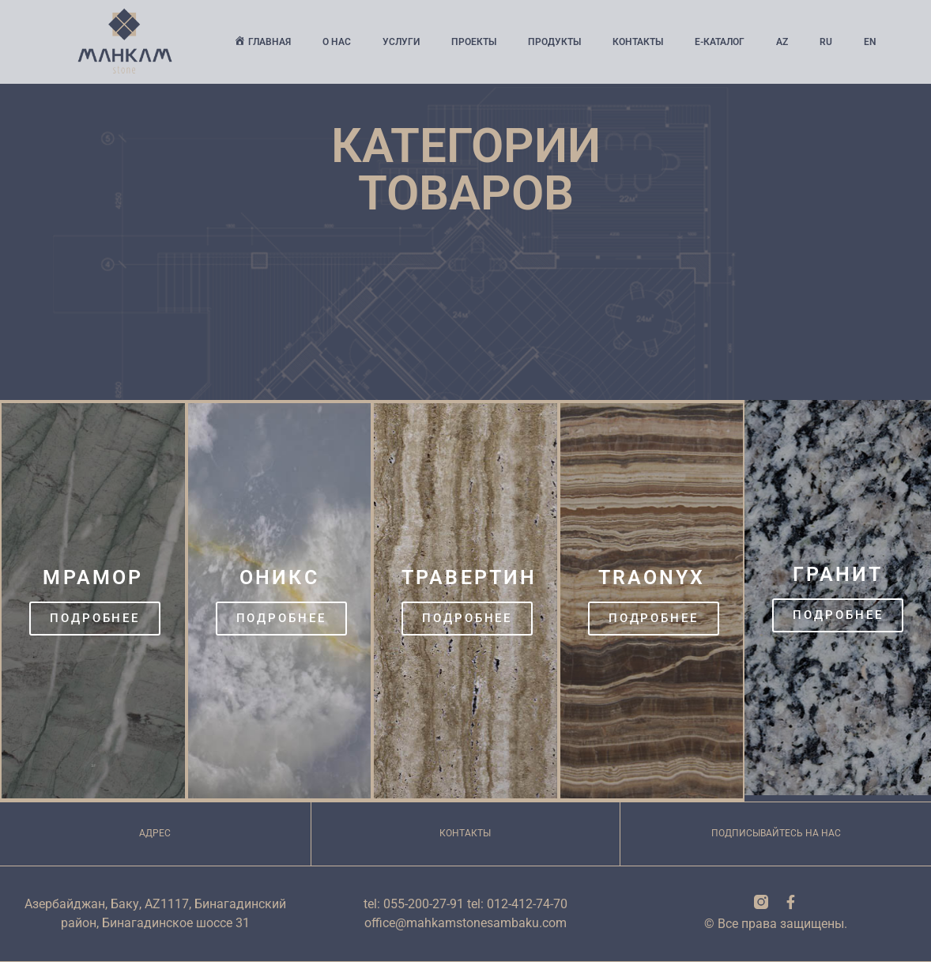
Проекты (473, 41)
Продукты (554, 41)
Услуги (401, 41)
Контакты (637, 41)
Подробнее (95, 618)
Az (782, 41)
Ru (826, 41)
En (870, 41)
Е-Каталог (719, 41)
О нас (336, 41)
